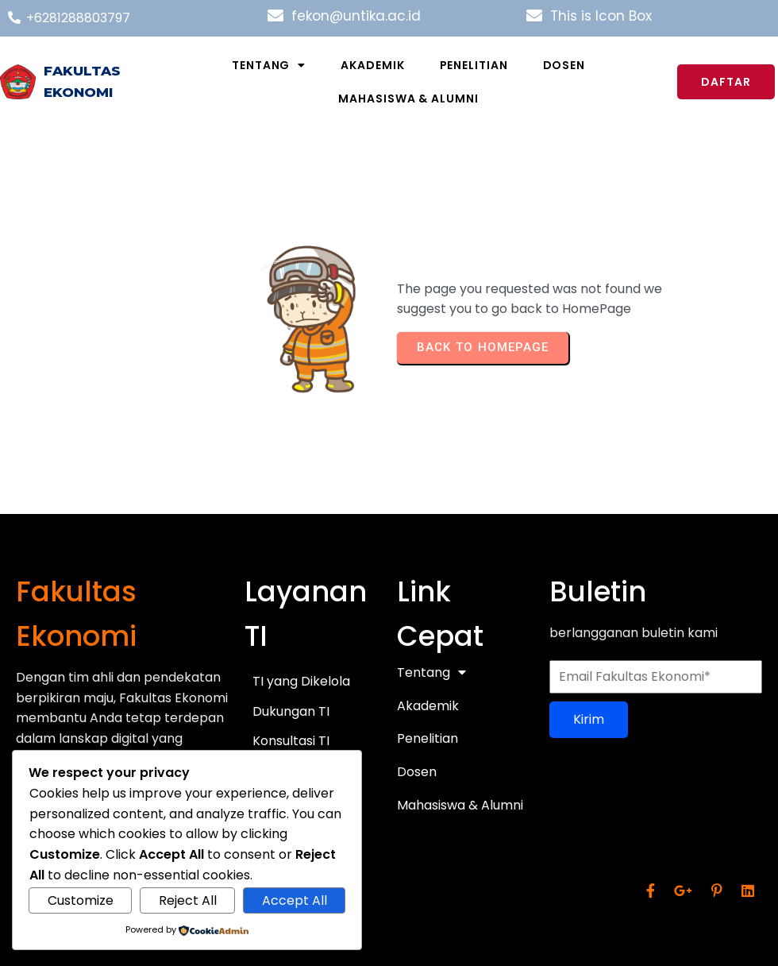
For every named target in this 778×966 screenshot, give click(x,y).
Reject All (188, 900)
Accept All (294, 900)
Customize (81, 900)
